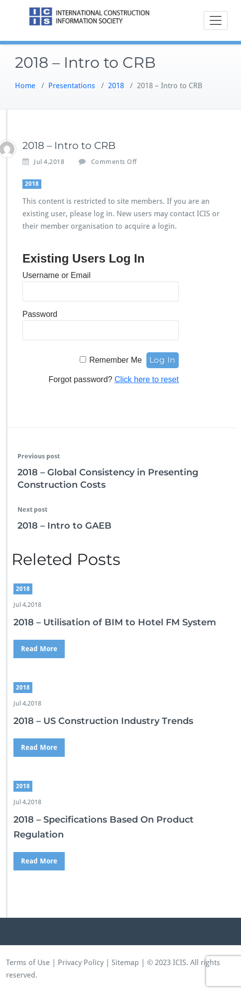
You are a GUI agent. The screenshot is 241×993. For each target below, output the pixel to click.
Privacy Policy (81, 962)
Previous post (38, 456)
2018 (116, 85)
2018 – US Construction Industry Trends (103, 720)
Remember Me (115, 360)
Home (25, 85)
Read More (39, 649)
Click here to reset (147, 379)
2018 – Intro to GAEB (64, 525)
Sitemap (125, 962)
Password (39, 314)
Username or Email (56, 275)
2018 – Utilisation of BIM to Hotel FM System (114, 622)
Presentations (71, 85)
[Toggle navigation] (216, 20)
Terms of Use (28, 962)
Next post (32, 509)
